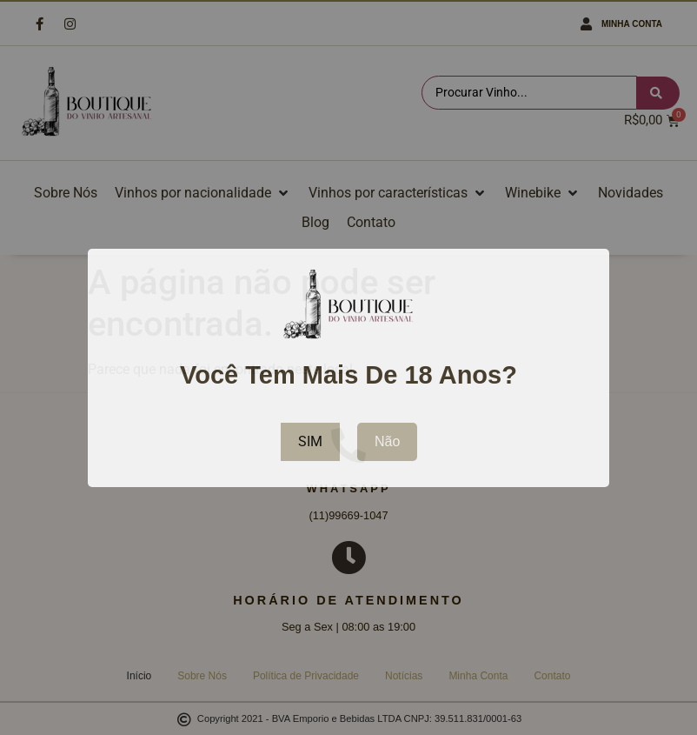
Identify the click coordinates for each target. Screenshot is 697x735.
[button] (203, 193)
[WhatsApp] (348, 445)
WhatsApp (348, 488)
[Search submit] (658, 93)
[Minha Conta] (586, 23)
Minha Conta (631, 24)
